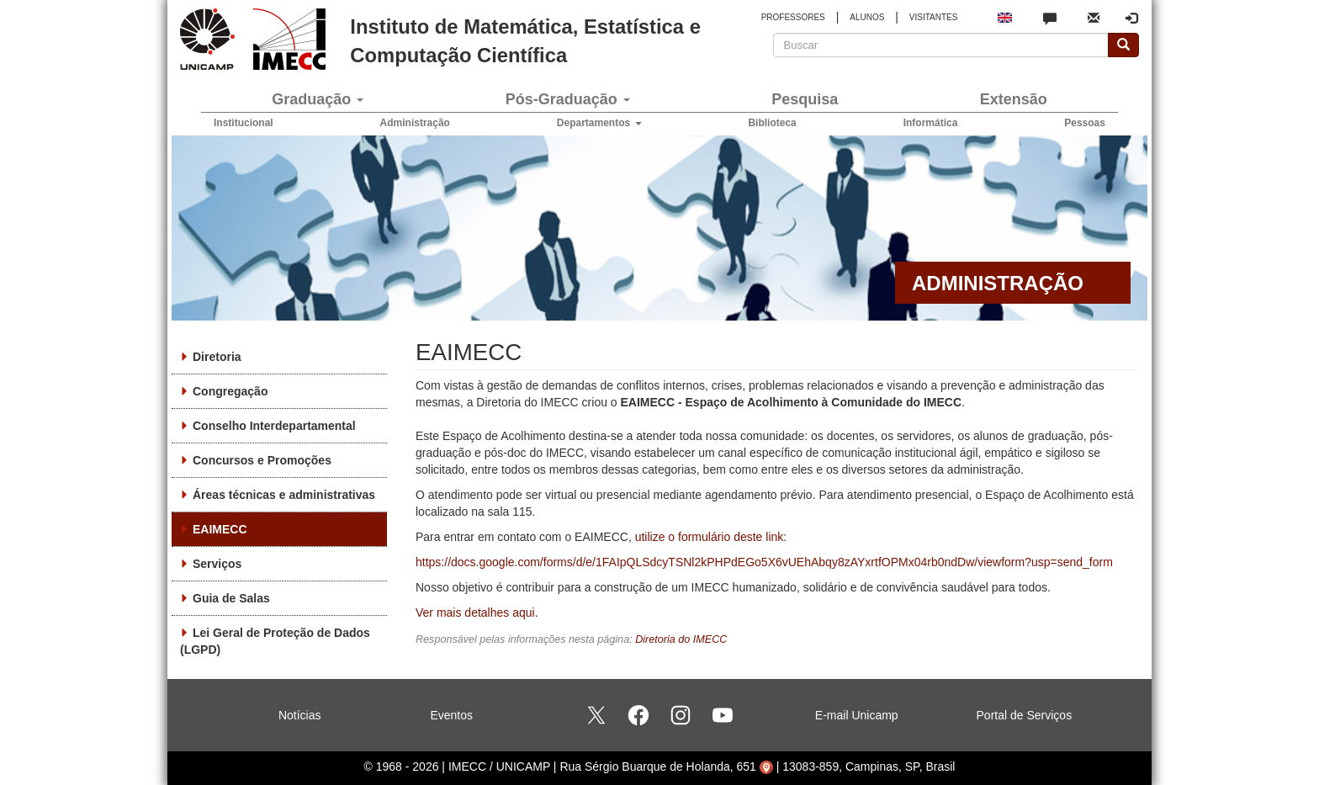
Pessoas (1084, 123)
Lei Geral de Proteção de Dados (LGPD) (275, 641)
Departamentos (599, 123)
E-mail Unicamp (856, 715)
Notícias (299, 715)
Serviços (217, 563)
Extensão (1013, 99)
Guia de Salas (231, 598)
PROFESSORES (793, 17)
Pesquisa (804, 99)
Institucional (243, 123)
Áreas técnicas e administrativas (284, 494)
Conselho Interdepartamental (274, 425)
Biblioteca (772, 123)
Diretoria (217, 356)
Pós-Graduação (568, 99)
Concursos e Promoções (262, 460)
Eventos (451, 715)
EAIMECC (220, 529)
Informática (930, 123)
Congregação (230, 391)
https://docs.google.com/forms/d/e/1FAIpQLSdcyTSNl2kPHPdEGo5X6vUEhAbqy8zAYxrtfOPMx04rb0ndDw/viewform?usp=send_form (764, 562)
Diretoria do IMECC (681, 639)
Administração (415, 123)
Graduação (317, 99)
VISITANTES (933, 17)
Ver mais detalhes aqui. (477, 612)
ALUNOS (867, 17)
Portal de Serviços (1025, 715)
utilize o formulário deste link (709, 537)
